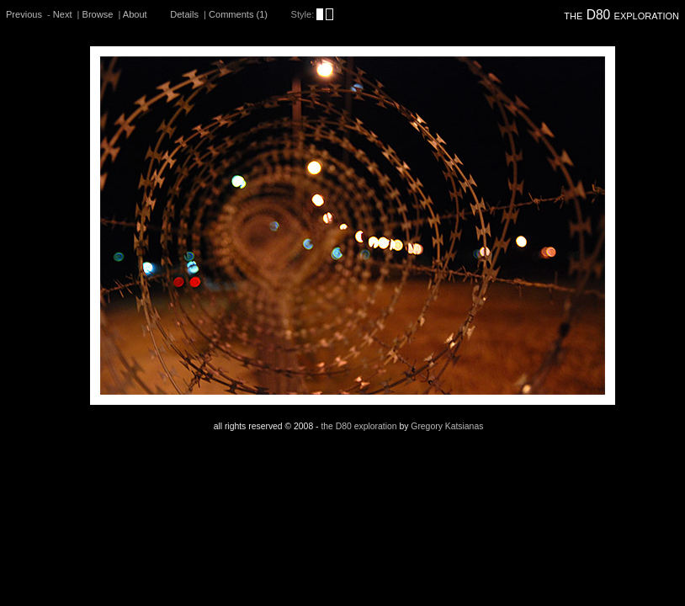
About (135, 14)
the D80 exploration (621, 15)
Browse (98, 14)
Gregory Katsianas (447, 426)
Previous (24, 14)
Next (62, 14)
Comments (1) (238, 14)
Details (184, 14)
